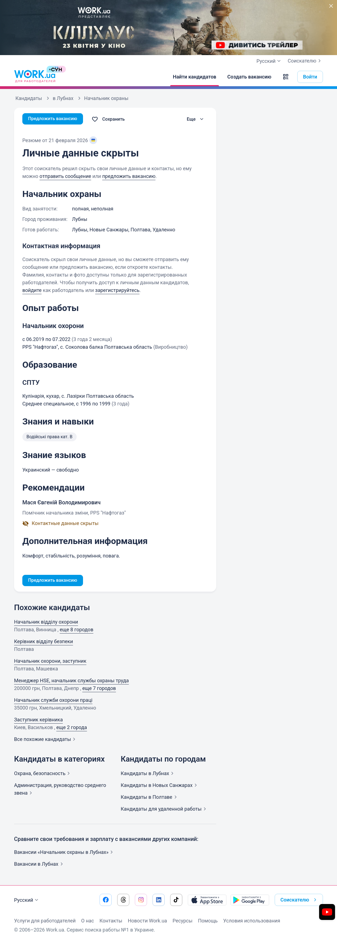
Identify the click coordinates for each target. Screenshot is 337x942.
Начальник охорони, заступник (50, 662)
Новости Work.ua (147, 921)
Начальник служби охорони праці (53, 701)
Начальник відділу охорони (46, 623)
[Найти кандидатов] (194, 76)
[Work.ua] (34, 77)
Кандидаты (148, 774)
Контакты (111, 921)
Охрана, (43, 774)
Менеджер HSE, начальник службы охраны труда (71, 681)
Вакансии (39, 865)
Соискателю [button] (299, 900)
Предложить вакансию (55, 119)
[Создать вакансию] (249, 76)
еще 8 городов (76, 630)
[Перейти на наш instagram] (141, 900)
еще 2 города (71, 728)
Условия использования (251, 921)
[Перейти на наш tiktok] (176, 900)
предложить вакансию (129, 176)
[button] (286, 76)
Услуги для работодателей (45, 921)
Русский (27, 900)
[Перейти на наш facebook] (106, 900)
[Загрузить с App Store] (207, 900)
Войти (310, 77)
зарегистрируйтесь (117, 290)
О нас (87, 921)
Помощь (208, 921)
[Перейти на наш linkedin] (159, 900)
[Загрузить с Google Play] (250, 900)
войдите (32, 290)
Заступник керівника (38, 720)
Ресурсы (182, 921)
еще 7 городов (99, 689)
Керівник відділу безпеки (43, 642)
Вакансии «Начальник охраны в (64, 853)
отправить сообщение (65, 176)
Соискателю (305, 61)
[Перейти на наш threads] (123, 900)
